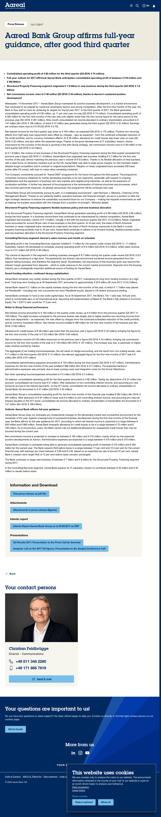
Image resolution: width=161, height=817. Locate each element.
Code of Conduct (13, 776)
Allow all (106, 802)
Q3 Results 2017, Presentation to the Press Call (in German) (46, 542)
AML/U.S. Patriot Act (32, 776)
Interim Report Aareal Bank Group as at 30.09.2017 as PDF (46, 526)
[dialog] (111, 788)
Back (10, 574)
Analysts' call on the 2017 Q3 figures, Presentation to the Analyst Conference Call (59, 549)
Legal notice (65, 776)
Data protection (51, 776)
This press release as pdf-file (29, 494)
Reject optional (84, 802)
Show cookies (79, 796)
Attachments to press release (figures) (35, 510)
